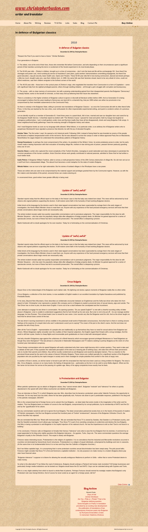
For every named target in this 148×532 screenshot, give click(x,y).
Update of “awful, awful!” (74, 190)
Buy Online (127, 23)
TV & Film (58, 23)
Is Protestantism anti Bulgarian (74, 378)
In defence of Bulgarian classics (35, 32)
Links (67, 23)
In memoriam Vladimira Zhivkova (92, 515)
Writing (38, 23)
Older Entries (122, 484)
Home (17, 23)
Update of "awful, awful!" (74, 236)
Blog (82, 23)
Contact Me (92, 23)
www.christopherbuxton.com (42, 8)
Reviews (47, 23)
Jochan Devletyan (91, 497)
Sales (75, 23)
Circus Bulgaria (74, 281)
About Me (27, 23)
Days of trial (91, 494)
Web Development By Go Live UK (123, 529)
